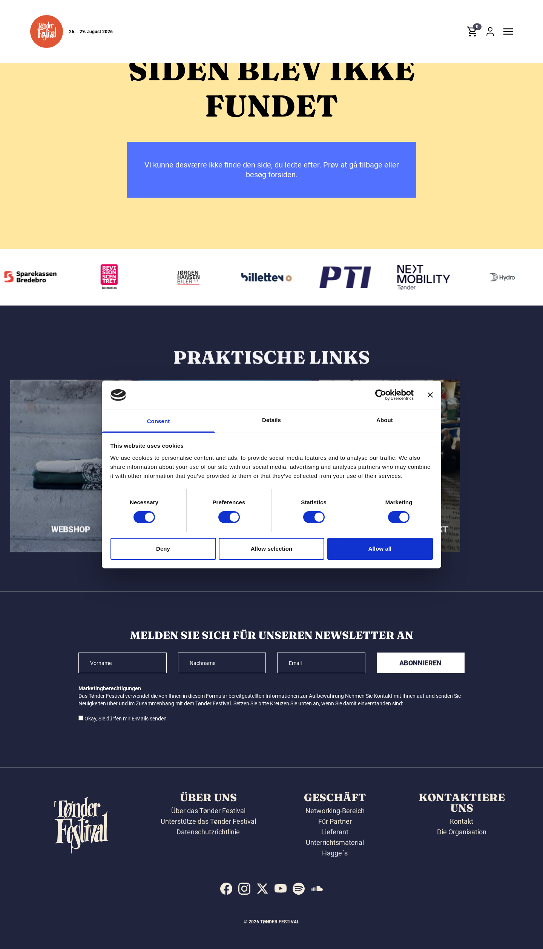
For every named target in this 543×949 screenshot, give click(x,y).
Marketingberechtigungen (109, 688)
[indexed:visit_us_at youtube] (281, 889)
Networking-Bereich (335, 811)
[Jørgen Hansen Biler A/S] (191, 277)
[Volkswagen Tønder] (427, 277)
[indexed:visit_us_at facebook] (226, 889)
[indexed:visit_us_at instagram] (244, 889)
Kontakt (461, 821)
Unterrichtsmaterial (335, 842)
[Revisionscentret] (112, 277)
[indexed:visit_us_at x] (262, 889)
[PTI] (348, 277)
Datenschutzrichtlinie (208, 832)
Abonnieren (420, 663)
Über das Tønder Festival (208, 811)
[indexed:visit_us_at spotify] (299, 889)
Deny (163, 548)
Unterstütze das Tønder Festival (208, 821)
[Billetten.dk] (270, 277)
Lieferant (334, 832)
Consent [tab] (158, 421)
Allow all (380, 548)
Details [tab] (271, 420)
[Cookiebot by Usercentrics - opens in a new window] (381, 395)
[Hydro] (506, 277)
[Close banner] (430, 395)
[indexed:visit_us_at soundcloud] (317, 889)
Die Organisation (461, 832)
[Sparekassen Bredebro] (34, 277)
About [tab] (384, 420)
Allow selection (272, 548)
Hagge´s (335, 853)
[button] (46, 31)
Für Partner (335, 821)
